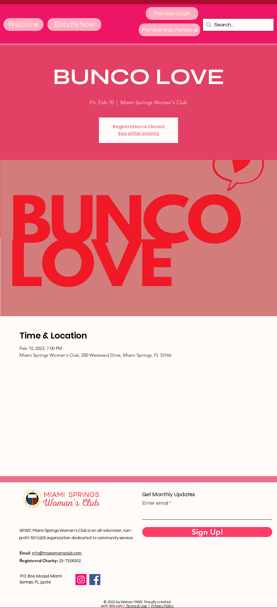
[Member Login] (172, 13)
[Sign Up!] (207, 532)
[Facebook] (94, 579)
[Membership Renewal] (169, 29)
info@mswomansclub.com (57, 553)
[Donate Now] (74, 24)
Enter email (155, 503)
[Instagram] (80, 579)
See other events (138, 133)
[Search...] (238, 25)
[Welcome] (23, 24)
